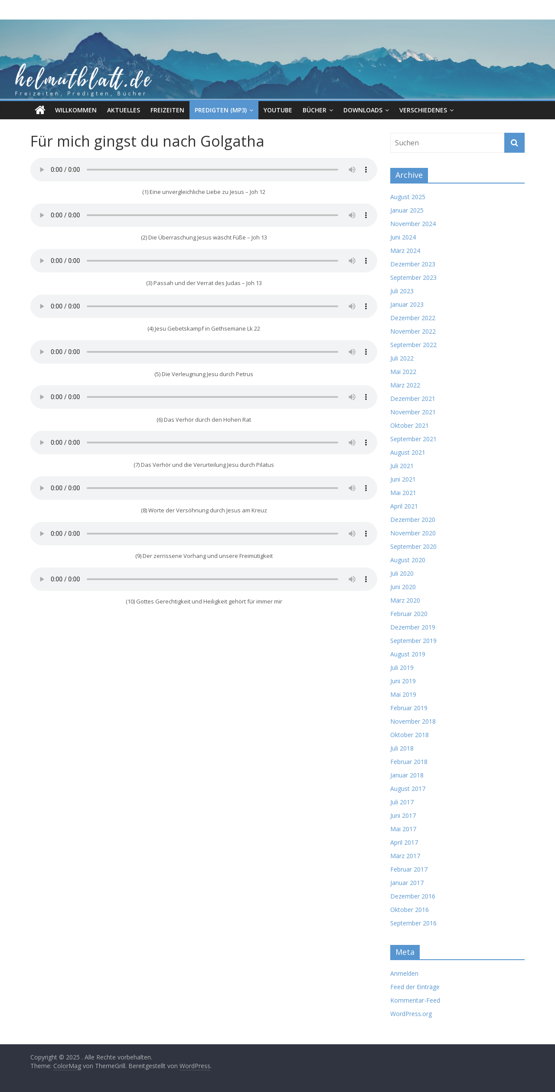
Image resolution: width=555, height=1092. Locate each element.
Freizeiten (167, 110)
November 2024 (413, 224)
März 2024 (405, 250)
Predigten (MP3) (221, 110)
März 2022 (405, 385)
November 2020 (413, 533)
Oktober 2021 (409, 425)
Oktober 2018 (409, 735)
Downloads (362, 110)
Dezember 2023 (412, 264)
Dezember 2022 (412, 318)
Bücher (314, 110)
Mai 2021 (403, 493)
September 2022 (413, 345)
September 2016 (413, 923)
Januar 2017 (407, 883)
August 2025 (407, 197)
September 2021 (413, 439)
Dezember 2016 (412, 896)
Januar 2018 (407, 775)
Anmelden (404, 973)
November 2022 (413, 331)
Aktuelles (123, 110)
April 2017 (404, 842)
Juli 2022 (402, 358)
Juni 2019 (403, 681)
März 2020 (405, 600)
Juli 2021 (402, 466)
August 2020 (407, 560)
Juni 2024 (403, 237)
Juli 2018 (402, 748)
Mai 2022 (403, 371)
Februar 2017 (409, 869)
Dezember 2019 (412, 627)
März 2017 (405, 856)
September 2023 (413, 277)
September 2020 (413, 546)
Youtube (278, 110)
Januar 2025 (407, 210)
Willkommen (76, 110)
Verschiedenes (423, 110)
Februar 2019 (409, 708)
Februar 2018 (409, 762)
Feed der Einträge (415, 987)
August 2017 (407, 788)
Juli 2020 (402, 573)
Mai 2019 (403, 694)
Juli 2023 (402, 291)
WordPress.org (411, 1014)
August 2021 (407, 452)
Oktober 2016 (409, 909)
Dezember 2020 (412, 519)
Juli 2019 (402, 667)
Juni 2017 (403, 815)
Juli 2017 (402, 802)
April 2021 (404, 506)
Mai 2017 (403, 829)
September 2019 (413, 640)
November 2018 (413, 721)
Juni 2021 (403, 479)
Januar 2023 (407, 304)
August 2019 (407, 654)
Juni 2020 (403, 587)
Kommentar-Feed (415, 1000)
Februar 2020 (409, 614)
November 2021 (413, 412)
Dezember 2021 (412, 398)
